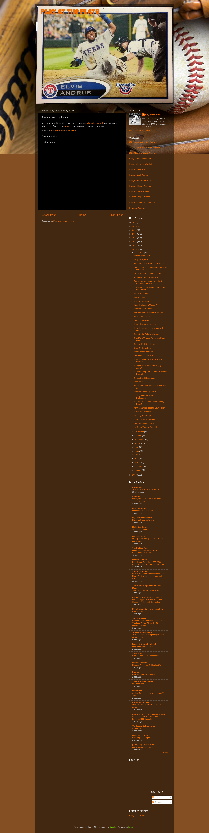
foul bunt (136, 496)
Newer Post (48, 215)
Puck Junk (137, 487)
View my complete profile (140, 130)
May (137, 455)
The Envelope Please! (143, 355)
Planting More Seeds (143, 309)
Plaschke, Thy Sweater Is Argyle (147, 597)
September (140, 439)
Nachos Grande (139, 560)
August (138, 443)
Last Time (138, 382)
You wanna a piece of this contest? (149, 313)
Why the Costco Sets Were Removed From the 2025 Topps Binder (147, 717)
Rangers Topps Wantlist (139, 197)
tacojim (113, 827)
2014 (134, 234)
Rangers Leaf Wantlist (138, 175)
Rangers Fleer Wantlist (139, 169)
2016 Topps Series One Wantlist (143, 142)
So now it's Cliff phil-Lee (144, 344)
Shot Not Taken (139, 618)
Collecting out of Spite (141, 738)
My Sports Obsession (142, 517)
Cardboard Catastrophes (143, 726)
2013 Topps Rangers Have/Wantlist (144, 147)
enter (67, 126)
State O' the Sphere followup (146, 334)
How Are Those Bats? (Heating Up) (146, 665)
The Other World (95, 123)
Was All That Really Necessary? (145, 656)
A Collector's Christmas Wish (146, 277)
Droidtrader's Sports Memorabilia (147, 609)
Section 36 (137, 653)
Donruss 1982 (138, 536)
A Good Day (137, 728)
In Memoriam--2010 (142, 256)
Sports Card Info (140, 571)
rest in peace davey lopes (142, 747)
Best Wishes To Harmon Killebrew (149, 263)
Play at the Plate (70, 12)
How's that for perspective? (146, 324)
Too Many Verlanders (142, 632)
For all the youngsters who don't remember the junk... (148, 282)
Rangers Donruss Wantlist (140, 164)
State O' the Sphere (142, 348)
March (137, 462)
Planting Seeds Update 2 (145, 392)
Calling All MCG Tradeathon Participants (146, 396)
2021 (134, 222)
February (139, 466)
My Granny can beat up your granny (149, 408)
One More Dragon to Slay (142, 511)
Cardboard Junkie (140, 702)
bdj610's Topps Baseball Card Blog (148, 714)
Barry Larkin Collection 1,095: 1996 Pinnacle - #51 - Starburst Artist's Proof (148, 563)
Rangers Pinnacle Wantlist (140, 180)
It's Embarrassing (139, 684)
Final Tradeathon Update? (145, 305)
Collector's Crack (140, 735)
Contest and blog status (144, 378)
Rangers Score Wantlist (139, 191)
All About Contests (142, 316)
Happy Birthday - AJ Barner (143, 520)
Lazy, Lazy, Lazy (141, 260)
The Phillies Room (140, 548)
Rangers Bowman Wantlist (140, 158)
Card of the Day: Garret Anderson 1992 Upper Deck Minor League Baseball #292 (148, 576)
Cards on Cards (139, 663)
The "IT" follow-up (141, 320)
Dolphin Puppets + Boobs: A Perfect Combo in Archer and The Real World (147, 600)
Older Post (116, 215)
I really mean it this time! (144, 352)
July (137, 447)
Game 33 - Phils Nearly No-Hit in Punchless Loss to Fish (145, 551)
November (139, 432)
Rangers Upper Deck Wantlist (142, 202)
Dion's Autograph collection (145, 644)
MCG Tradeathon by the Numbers (149, 273)
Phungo (135, 672)
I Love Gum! (139, 297)
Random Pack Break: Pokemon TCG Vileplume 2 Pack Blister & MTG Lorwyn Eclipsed (147, 623)
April (137, 458)
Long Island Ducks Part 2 (142, 646)
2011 (134, 245)
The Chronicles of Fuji (142, 681)
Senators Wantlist (136, 208)
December (139, 252)
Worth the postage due (141, 529)
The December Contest (144, 423)
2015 (134, 230)
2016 (134, 226)
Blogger (131, 827)
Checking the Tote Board (145, 419)
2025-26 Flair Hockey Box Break (145, 489)
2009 (134, 475)
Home (82, 215)
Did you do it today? (142, 412)
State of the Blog (141, 293)
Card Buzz (137, 691)
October (138, 436)
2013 (134, 238)
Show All (165, 753)
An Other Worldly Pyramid (145, 427)
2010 (134, 249)
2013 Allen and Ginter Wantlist (142, 153)
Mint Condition (139, 508)
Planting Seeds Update (144, 415)
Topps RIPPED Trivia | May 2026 (145, 590)
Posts (156, 797)
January (138, 470)
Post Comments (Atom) (63, 221)
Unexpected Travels (142, 301)
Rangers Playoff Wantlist (140, 186)
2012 (134, 242)
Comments (158, 802)
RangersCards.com (137, 815)
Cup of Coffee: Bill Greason (143, 674)
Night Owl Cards (139, 527)
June (137, 451)
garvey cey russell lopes (143, 744)
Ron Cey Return (139, 611)
